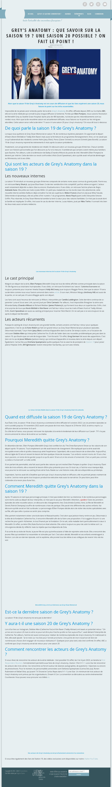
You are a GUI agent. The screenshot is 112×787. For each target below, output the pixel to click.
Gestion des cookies (42, 778)
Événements (79, 14)
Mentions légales (41, 774)
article (56, 292)
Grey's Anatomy (58, 47)
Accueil (30, 14)
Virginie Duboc (21, 773)
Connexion (99, 14)
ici (48, 677)
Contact (41, 771)
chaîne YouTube (91, 759)
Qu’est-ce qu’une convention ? (49, 14)
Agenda (68, 14)
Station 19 (90, 342)
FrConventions (23, 771)
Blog (89, 14)
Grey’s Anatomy (58, 111)
